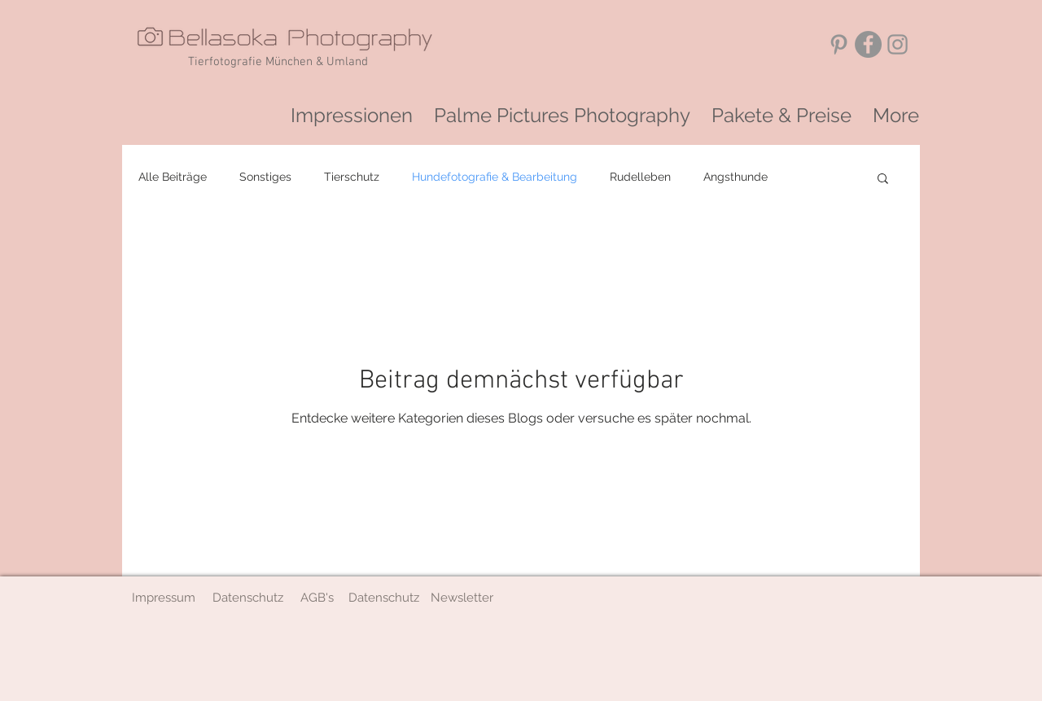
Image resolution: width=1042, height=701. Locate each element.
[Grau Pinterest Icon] (838, 44)
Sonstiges (265, 176)
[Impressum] (163, 598)
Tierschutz (351, 176)
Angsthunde (735, 176)
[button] (883, 179)
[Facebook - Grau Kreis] (868, 44)
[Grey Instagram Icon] (897, 44)
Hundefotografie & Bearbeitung (494, 176)
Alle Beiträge (172, 176)
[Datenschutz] (247, 598)
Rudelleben (640, 176)
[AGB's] (317, 598)
